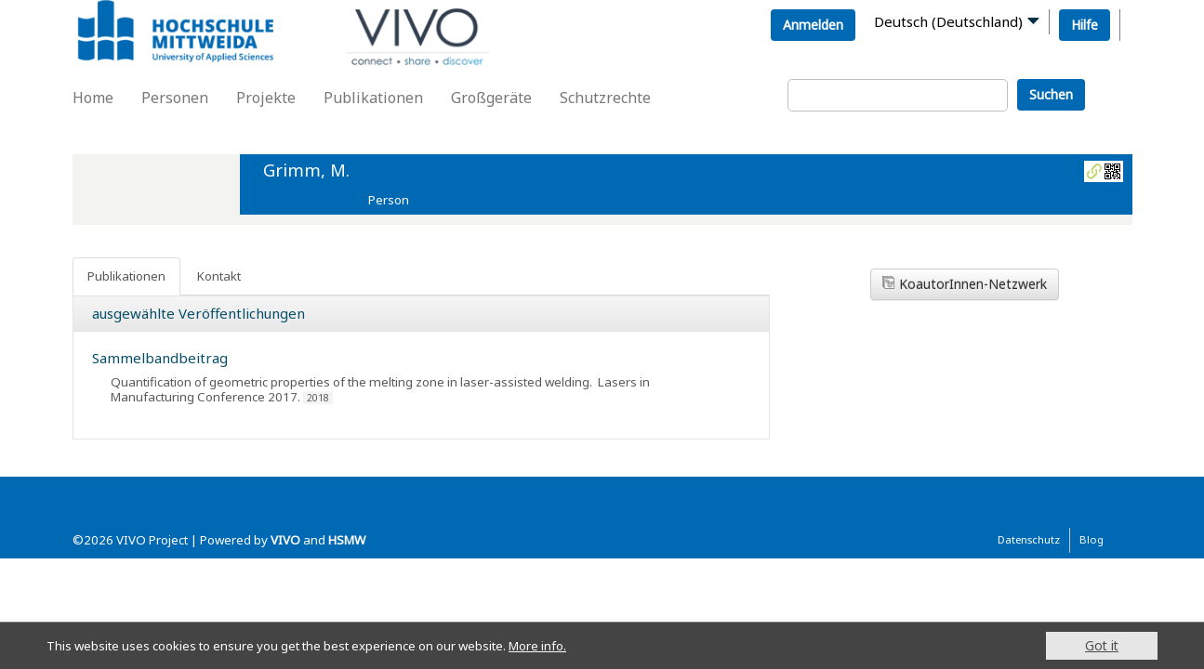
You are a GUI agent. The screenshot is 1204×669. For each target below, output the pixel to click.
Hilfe (1084, 24)
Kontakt (219, 276)
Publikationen (373, 97)
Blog (1091, 539)
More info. (566, 645)
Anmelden (813, 24)
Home (93, 97)
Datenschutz (1029, 539)
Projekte (266, 97)
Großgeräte (491, 97)
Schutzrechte (605, 97)
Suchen (1051, 94)
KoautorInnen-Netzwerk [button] (964, 284)
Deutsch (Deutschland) (948, 21)
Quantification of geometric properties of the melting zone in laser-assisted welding (350, 382)
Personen (174, 97)
